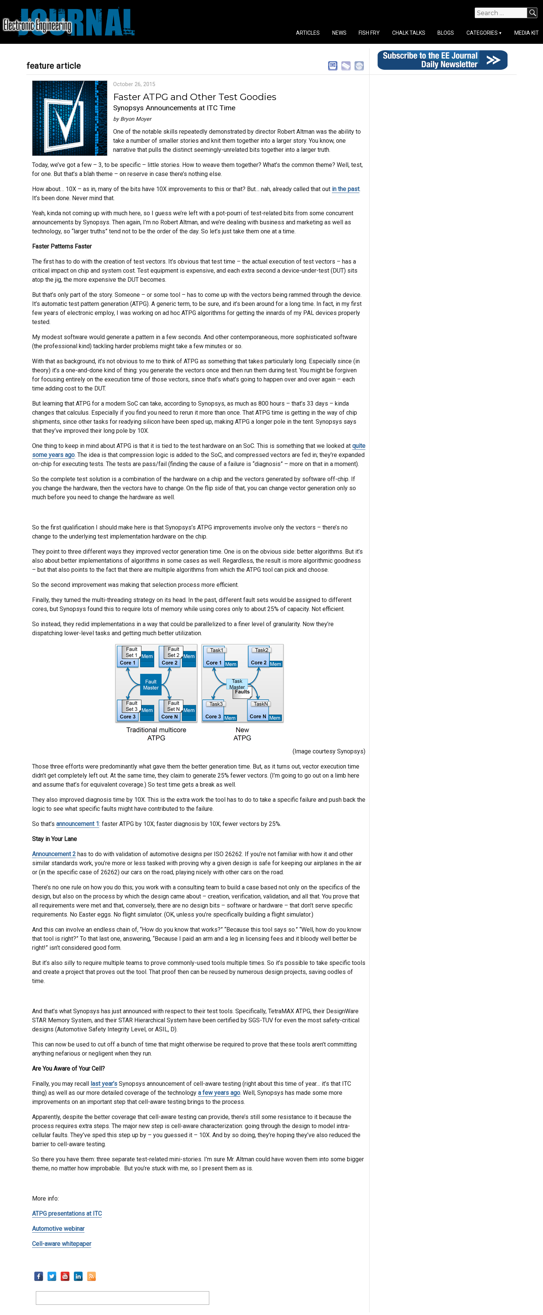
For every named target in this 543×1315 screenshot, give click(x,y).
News (339, 33)
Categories (482, 33)
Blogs (445, 33)
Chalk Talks (408, 33)
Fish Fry (369, 33)
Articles (308, 33)
